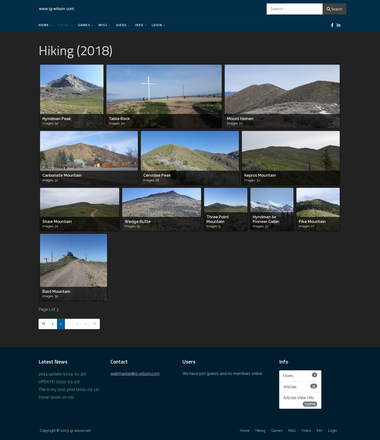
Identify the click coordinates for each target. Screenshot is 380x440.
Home (44, 25)
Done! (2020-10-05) (56, 397)
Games (84, 25)
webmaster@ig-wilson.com (135, 373)
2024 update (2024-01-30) (62, 374)
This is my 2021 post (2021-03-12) (69, 389)
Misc (104, 25)
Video (122, 25)
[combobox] (295, 8)
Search (334, 9)
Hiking (64, 25)
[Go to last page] (95, 324)
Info (139, 25)
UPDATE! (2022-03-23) (59, 381)
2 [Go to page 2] (69, 323)
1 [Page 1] (61, 323)
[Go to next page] (85, 324)
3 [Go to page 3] (77, 323)
